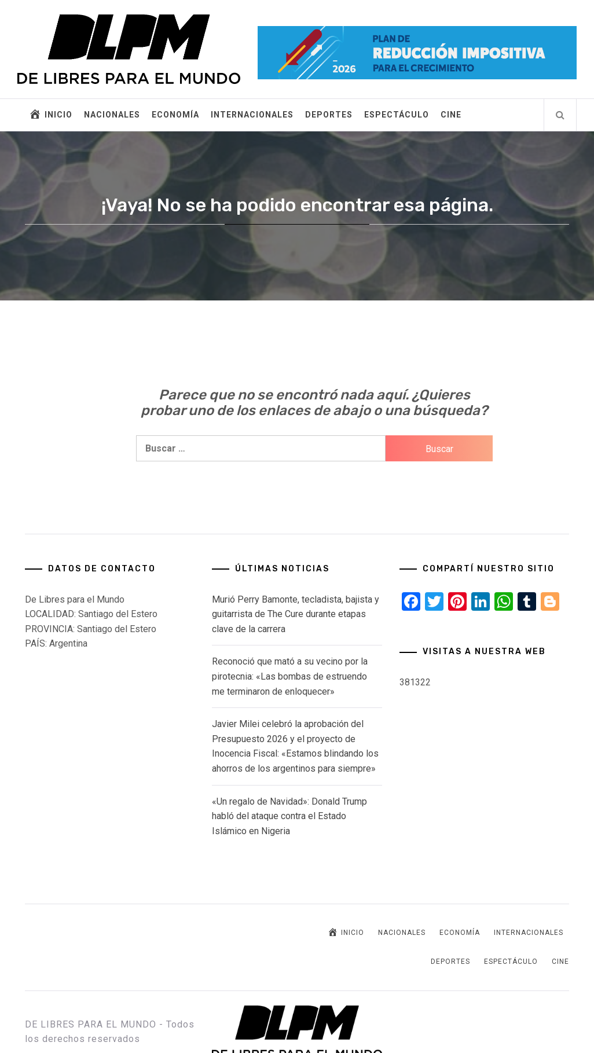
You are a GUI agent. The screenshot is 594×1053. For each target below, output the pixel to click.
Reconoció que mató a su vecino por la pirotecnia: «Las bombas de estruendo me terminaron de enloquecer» (290, 676)
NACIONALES (112, 114)
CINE (451, 114)
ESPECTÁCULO (396, 114)
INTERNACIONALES (252, 114)
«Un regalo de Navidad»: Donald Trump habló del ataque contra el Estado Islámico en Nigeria (289, 816)
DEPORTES (329, 114)
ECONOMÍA (175, 114)
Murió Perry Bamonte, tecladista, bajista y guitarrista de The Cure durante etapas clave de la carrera (295, 614)
